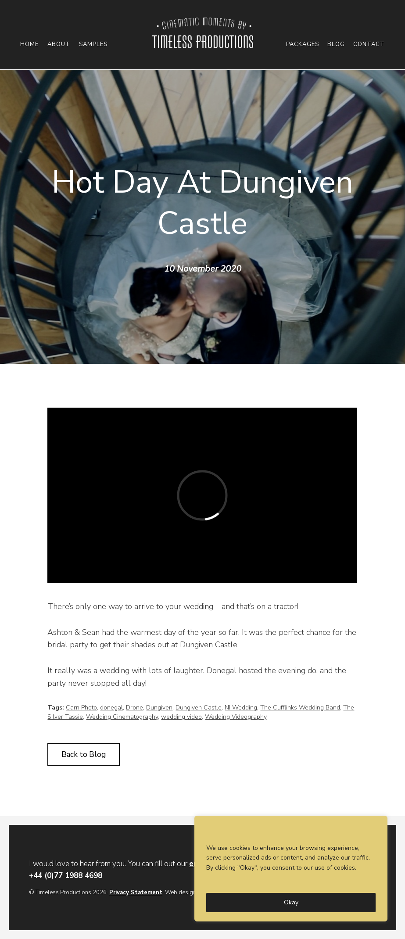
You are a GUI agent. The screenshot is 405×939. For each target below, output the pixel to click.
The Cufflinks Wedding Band (300, 707)
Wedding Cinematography (122, 717)
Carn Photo (81, 707)
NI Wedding (241, 707)
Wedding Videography (235, 717)
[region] (290, 868)
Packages (302, 44)
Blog (336, 44)
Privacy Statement (135, 892)
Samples (93, 44)
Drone (134, 707)
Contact (369, 44)
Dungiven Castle (199, 707)
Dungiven (159, 707)
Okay (291, 902)
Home (29, 44)
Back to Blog (83, 754)
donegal (111, 707)
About (58, 44)
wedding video (181, 717)
